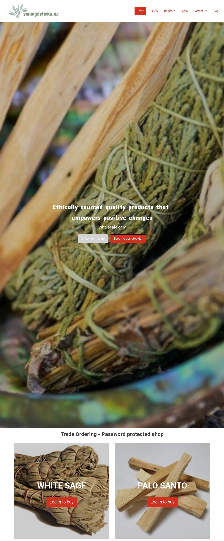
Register (169, 11)
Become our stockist (127, 238)
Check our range (93, 238)
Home (140, 11)
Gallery (154, 11)
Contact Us (200, 11)
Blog (215, 11)
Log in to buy (61, 502)
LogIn (184, 11)
